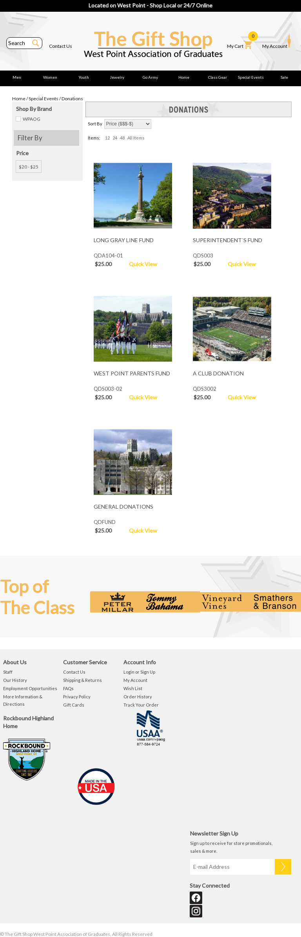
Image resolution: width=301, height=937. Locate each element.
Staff (8, 671)
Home (183, 77)
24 (114, 137)
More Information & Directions (22, 700)
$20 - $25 (28, 167)
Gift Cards (73, 704)
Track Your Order (141, 704)
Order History (137, 696)
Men (17, 77)
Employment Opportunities (30, 688)
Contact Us (60, 46)
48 (122, 137)
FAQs (68, 688)
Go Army (150, 77)
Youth (83, 77)
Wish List (132, 688)
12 (107, 137)
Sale (284, 77)
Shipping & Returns (82, 680)
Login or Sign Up (139, 671)
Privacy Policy (77, 696)
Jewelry (117, 77)
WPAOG (31, 119)
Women (50, 77)
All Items (136, 137)
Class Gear (217, 77)
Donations (72, 98)
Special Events (251, 77)
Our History (15, 680)
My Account (276, 42)
